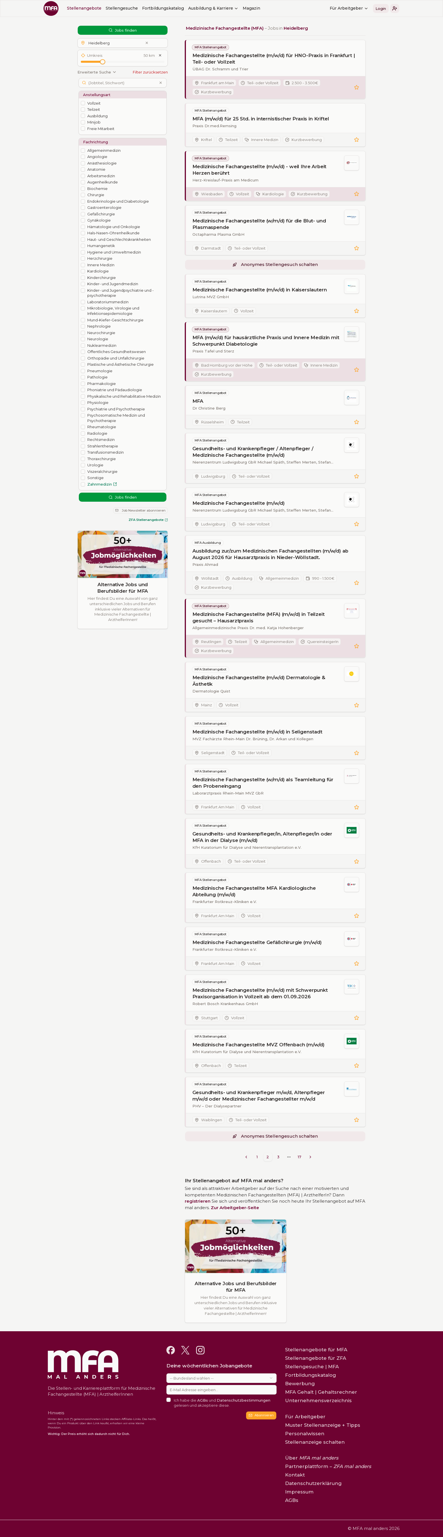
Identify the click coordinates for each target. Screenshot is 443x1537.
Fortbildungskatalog (163, 8)
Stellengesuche (122, 8)
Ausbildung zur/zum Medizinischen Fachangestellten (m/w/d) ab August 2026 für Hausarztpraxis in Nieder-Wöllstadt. (270, 554)
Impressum (299, 1492)
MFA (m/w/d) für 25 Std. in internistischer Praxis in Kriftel (260, 119)
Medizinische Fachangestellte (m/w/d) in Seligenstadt (257, 732)
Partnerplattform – (328, 1466)
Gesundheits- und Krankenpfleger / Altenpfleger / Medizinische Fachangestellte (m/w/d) (252, 452)
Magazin (251, 8)
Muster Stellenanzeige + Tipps (322, 1425)
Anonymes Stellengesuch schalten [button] (275, 264)
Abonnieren (261, 1415)
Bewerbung (300, 1383)
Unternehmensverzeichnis (318, 1400)
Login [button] (380, 8)
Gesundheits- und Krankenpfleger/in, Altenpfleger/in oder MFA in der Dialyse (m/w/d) (262, 837)
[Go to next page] (310, 1157)
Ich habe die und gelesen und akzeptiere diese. (222, 1403)
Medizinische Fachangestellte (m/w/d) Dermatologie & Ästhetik (258, 681)
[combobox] (221, 1378)
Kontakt (295, 1475)
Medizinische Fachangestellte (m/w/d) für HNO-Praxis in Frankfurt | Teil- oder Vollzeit (273, 59)
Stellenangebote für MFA (316, 1349)
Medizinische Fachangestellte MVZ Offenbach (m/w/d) (258, 1044)
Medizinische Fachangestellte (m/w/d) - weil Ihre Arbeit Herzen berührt (259, 170)
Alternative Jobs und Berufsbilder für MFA (122, 587)
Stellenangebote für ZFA (315, 1358)
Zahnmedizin (102, 484)
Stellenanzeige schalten (315, 1442)
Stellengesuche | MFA (312, 1366)
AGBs (202, 1400)
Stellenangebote (84, 8)
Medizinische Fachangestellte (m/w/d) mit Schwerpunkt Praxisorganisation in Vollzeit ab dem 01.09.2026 (260, 994)
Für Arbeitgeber (349, 8)
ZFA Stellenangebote (148, 520)
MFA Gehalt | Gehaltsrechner (321, 1392)
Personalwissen (304, 1433)
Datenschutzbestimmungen (243, 1400)
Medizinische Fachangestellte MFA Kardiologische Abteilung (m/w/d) (254, 892)
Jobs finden (122, 30)
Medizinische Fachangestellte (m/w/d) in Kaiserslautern (259, 290)
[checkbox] (83, 103)
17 (299, 1157)
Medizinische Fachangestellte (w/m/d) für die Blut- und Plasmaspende (259, 224)
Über (311, 1458)
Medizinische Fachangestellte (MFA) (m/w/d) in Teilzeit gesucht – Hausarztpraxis (258, 617)
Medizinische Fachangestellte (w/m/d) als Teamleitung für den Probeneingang (263, 783)
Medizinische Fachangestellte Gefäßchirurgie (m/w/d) (257, 942)
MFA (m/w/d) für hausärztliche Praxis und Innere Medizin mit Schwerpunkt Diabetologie (265, 341)
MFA (198, 401)
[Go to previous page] (246, 1157)
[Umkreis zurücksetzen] (160, 55)
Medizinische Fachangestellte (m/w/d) (238, 503)
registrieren (197, 1201)
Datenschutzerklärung (313, 1483)
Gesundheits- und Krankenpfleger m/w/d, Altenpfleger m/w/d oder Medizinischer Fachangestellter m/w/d (258, 1096)
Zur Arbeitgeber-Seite (235, 1207)
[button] (394, 8)
